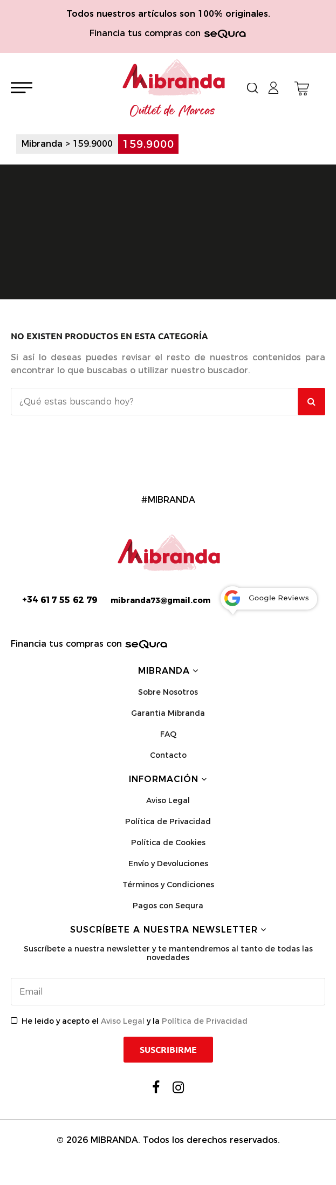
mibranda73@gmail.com (160, 600)
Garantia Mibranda (168, 713)
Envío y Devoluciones (168, 863)
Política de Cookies (168, 842)
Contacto (168, 755)
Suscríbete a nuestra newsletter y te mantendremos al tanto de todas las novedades (168, 953)
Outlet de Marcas (172, 111)
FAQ (168, 734)
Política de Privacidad (168, 821)
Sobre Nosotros (168, 692)
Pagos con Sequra (168, 905)
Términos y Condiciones (168, 884)
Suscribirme (168, 1049)
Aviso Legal (168, 800)
